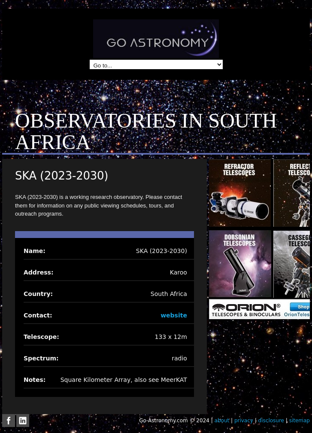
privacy (243, 421)
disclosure (271, 421)
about (222, 421)
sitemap (299, 421)
